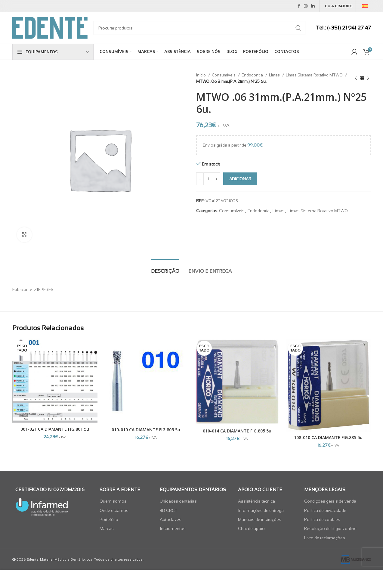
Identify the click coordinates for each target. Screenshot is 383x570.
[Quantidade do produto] (208, 178)
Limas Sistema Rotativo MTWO (315, 75)
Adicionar (240, 179)
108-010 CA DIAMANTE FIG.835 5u (328, 437)
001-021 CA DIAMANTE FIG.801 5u (54, 429)
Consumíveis (224, 75)
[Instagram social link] (305, 6)
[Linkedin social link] (313, 6)
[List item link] (125, 501)
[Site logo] (50, 27)
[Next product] (368, 78)
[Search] (199, 28)
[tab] (165, 268)
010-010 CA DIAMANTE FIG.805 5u (146, 429)
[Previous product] (356, 78)
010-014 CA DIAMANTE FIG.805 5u (237, 431)
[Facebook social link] (299, 6)
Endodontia (253, 75)
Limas (275, 75)
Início (201, 75)
